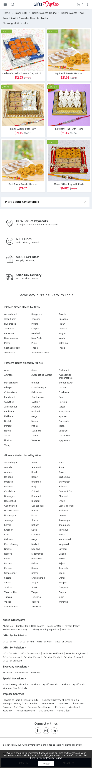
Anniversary (21, 673)
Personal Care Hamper (40, 707)
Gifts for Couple (63, 642)
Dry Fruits (63, 704)
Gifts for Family (52, 657)
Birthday (7, 673)
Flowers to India (11, 700)
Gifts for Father (32, 657)
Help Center (37, 626)
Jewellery (8, 711)
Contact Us (22, 626)
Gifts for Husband (30, 654)
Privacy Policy (72, 626)
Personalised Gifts (26, 711)
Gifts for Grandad (12, 661)
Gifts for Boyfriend (76, 654)
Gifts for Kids (44, 642)
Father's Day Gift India (73, 685)
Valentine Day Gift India (15, 685)
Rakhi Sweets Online (44, 13)
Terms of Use (54, 626)
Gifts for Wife (10, 654)
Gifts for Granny (72, 657)
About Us (8, 626)
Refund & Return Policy (15, 630)
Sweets (7, 707)
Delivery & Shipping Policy (45, 630)
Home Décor (63, 711)
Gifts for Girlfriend (53, 654)
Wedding (35, 673)
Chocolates (78, 704)
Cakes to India (31, 700)
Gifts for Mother (11, 657)
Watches (73, 707)
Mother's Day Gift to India (44, 685)
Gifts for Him (27, 642)
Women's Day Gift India (15, 688)
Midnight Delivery (12, 704)
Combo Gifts (47, 704)
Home (6, 13)
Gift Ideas (67, 630)
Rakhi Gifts (21, 13)
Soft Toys (19, 707)
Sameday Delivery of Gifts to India (60, 700)
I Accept (46, 764)
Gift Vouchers (46, 711)
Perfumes (60, 707)
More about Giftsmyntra (45, 202)
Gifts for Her (9, 642)
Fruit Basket (31, 704)
